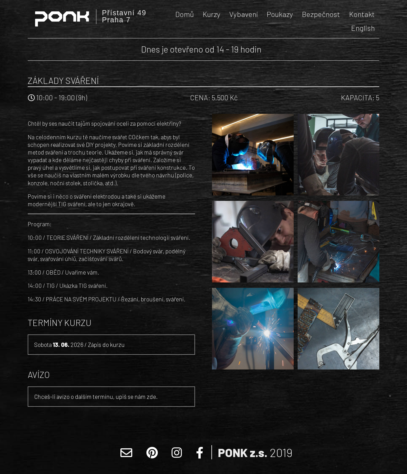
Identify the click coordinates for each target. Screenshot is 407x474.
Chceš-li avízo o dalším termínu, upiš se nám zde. (96, 396)
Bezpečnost (321, 14)
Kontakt (362, 14)
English (363, 27)
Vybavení (243, 14)
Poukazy (280, 14)
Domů (184, 14)
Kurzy (211, 14)
